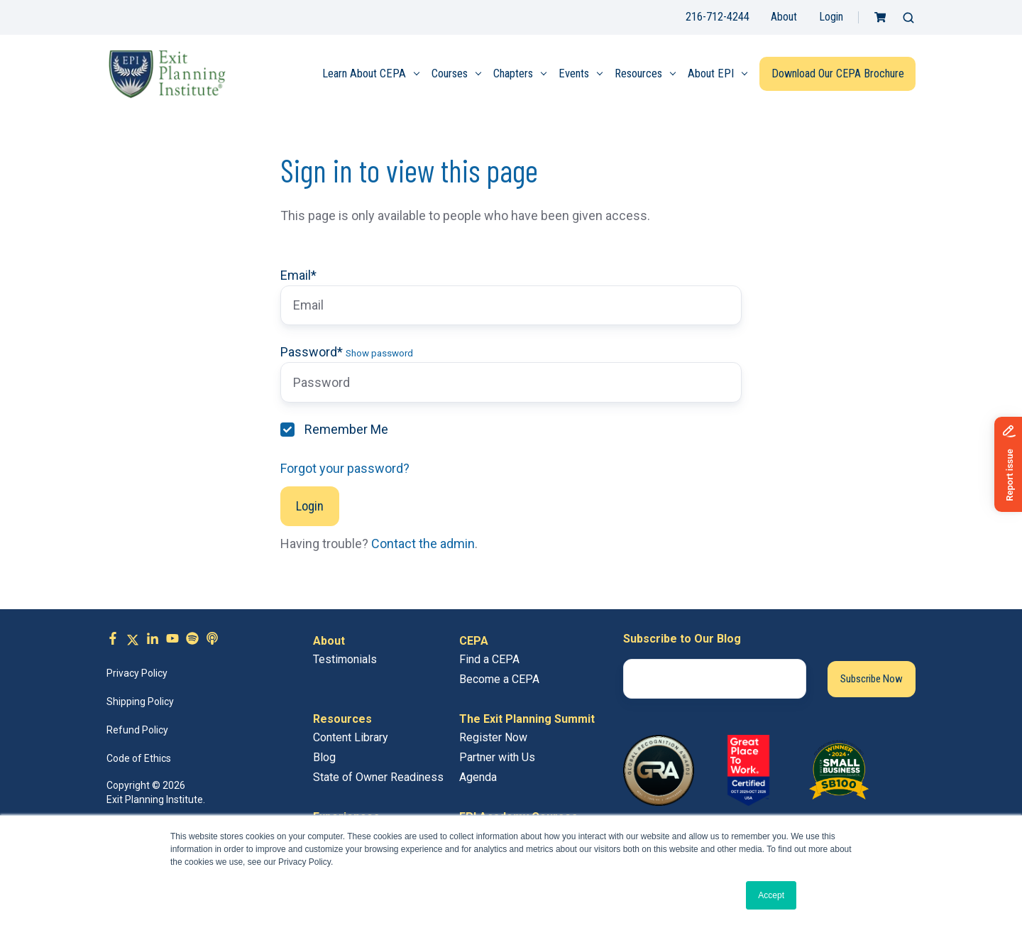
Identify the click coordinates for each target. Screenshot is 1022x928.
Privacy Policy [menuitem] (136, 673)
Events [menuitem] (574, 73)
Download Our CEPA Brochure (837, 73)
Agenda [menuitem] (478, 777)
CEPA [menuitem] (473, 641)
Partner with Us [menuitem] (497, 757)
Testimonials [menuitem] (345, 659)
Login (831, 16)
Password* (311, 351)
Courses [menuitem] (450, 73)
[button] (908, 18)
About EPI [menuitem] (711, 73)
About (784, 16)
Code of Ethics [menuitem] (138, 758)
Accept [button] (771, 895)
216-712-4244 (717, 16)
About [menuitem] (329, 641)
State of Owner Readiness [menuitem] (378, 777)
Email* (298, 275)
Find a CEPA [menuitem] (489, 659)
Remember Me (346, 429)
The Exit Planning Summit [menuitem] (527, 719)
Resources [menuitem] (638, 73)
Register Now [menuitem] (493, 737)
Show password (379, 353)
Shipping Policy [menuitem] (140, 701)
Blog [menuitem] (324, 757)
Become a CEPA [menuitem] (499, 679)
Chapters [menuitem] (513, 73)
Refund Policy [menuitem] (137, 730)
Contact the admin (423, 543)
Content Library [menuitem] (350, 737)
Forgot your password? (345, 468)
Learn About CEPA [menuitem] (364, 73)
